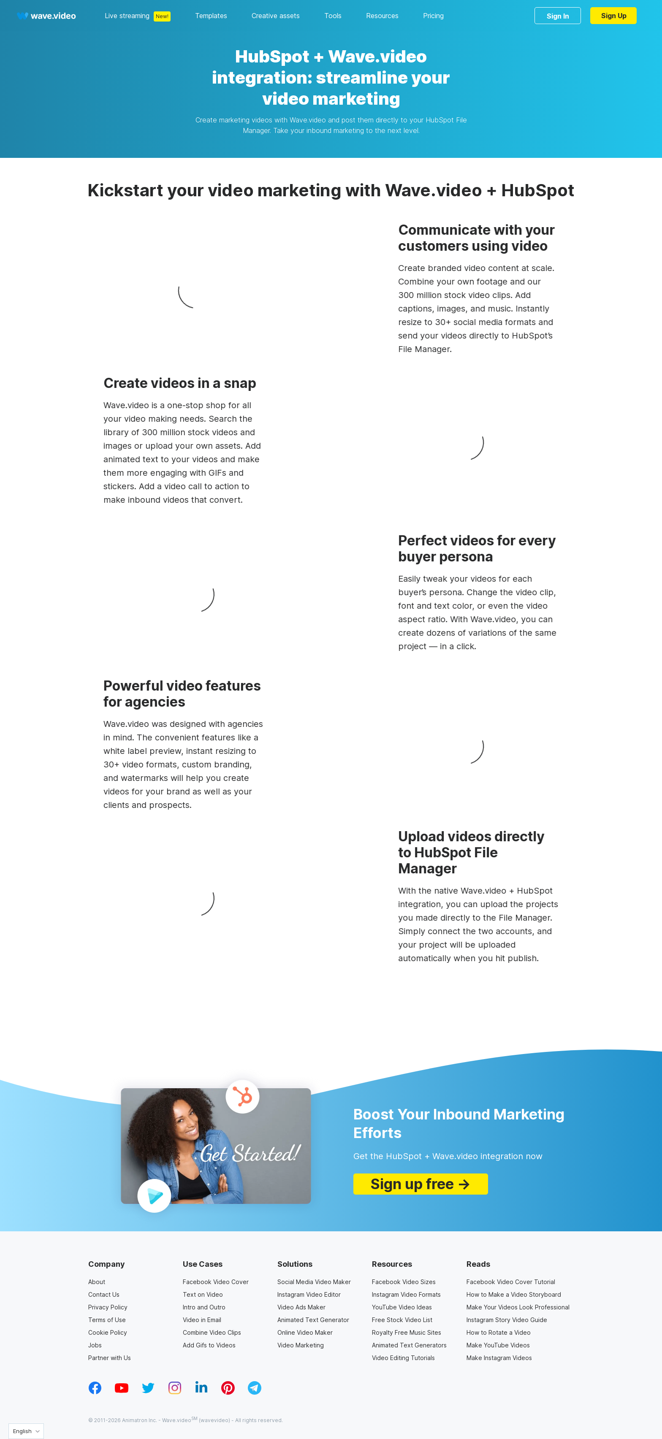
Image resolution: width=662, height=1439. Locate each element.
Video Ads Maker (301, 1307)
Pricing (433, 15)
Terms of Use (107, 1319)
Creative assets (276, 15)
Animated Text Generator (313, 1319)
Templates (211, 15)
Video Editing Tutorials (403, 1357)
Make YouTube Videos (498, 1345)
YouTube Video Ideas (402, 1307)
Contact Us (103, 1294)
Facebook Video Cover (216, 1281)
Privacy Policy (108, 1307)
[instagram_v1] (175, 1392)
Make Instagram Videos (499, 1357)
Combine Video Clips (212, 1332)
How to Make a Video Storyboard (514, 1294)
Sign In (558, 16)
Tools (333, 15)
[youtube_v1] (121, 1392)
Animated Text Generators (409, 1345)
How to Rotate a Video (499, 1332)
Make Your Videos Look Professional (518, 1307)
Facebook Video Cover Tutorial (511, 1281)
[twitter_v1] (148, 1392)
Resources (382, 15)
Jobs (95, 1345)
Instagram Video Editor (309, 1294)
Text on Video (203, 1294)
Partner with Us (109, 1357)
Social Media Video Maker (314, 1281)
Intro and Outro (204, 1307)
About (96, 1281)
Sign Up (614, 15)
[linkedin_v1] (201, 1392)
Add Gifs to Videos (209, 1345)
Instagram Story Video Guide (507, 1319)
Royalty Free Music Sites (406, 1332)
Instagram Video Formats (406, 1294)
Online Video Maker (305, 1332)
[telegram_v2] (254, 1392)
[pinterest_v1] (228, 1392)
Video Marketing (300, 1345)
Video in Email (202, 1319)
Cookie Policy (107, 1332)
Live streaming (127, 15)
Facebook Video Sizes (404, 1281)
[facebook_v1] (95, 1392)
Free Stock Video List (402, 1319)
